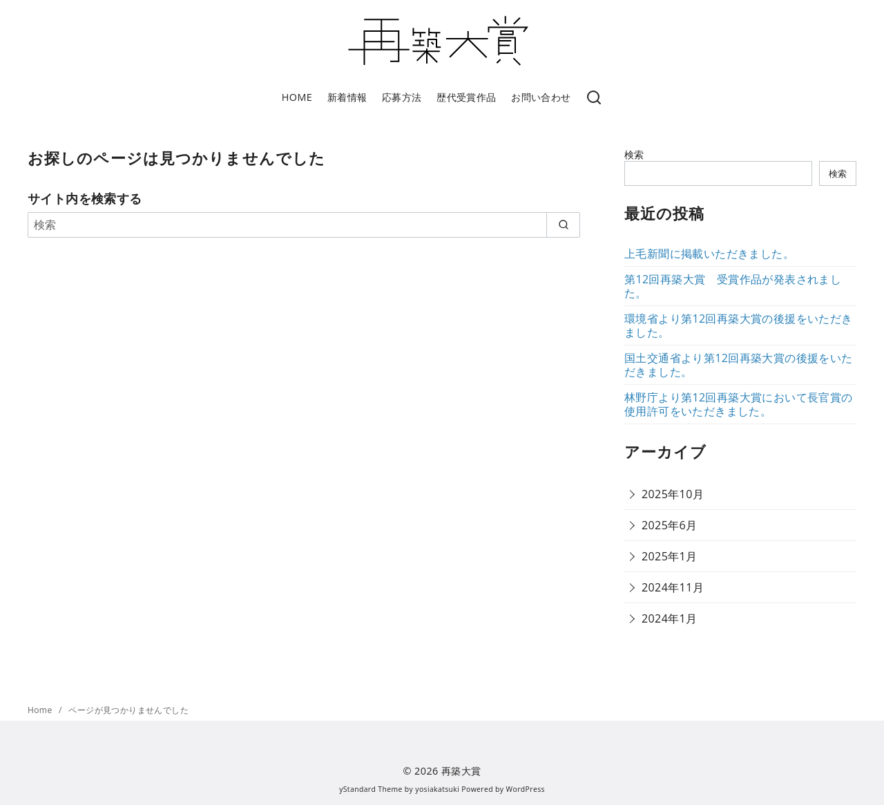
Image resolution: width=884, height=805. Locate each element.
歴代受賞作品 (466, 97)
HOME (297, 97)
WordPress (525, 789)
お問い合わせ (540, 97)
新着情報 (347, 97)
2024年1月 (670, 618)
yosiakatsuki (437, 789)
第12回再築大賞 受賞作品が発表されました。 (732, 286)
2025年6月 (670, 525)
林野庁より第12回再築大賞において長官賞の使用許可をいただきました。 (738, 404)
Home (41, 710)
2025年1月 (670, 556)
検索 (634, 154)
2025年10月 (673, 494)
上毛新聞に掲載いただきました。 (709, 253)
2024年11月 (673, 587)
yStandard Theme (371, 789)
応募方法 (402, 97)
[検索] (594, 98)
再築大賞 (461, 770)
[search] (563, 224)
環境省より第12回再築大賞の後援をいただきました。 (738, 325)
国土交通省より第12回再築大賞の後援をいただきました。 (738, 364)
